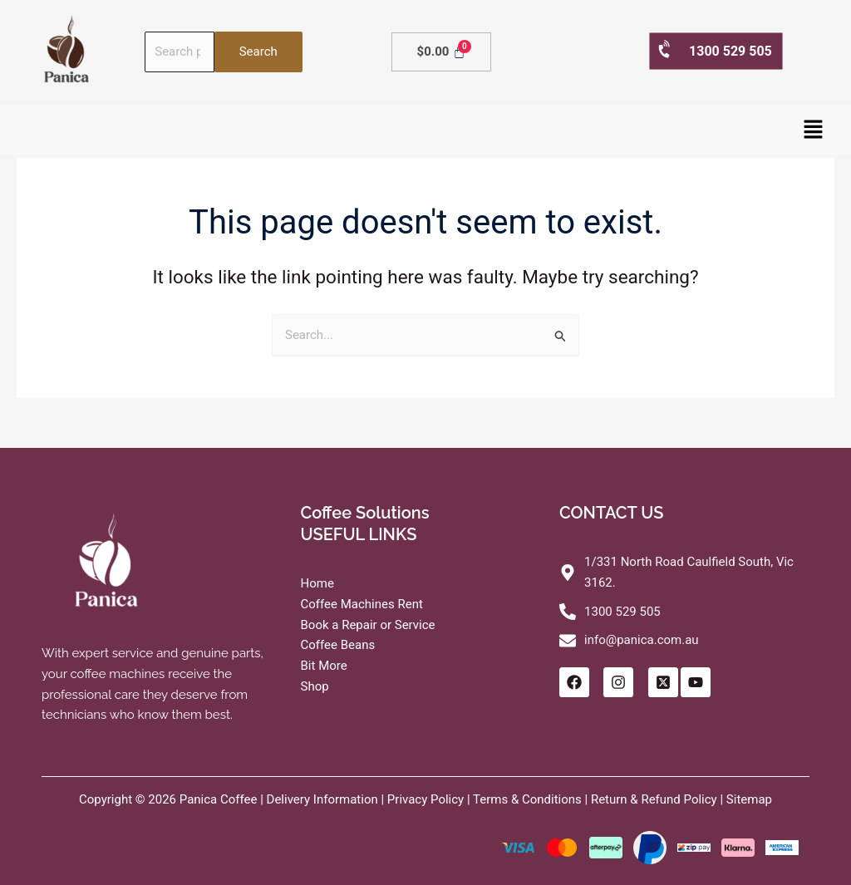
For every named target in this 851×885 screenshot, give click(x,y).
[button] (813, 129)
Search (258, 51)
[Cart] (441, 51)
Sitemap (749, 799)
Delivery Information (322, 799)
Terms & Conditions (527, 799)
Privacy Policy (425, 799)
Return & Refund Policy (654, 799)
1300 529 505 (714, 50)
